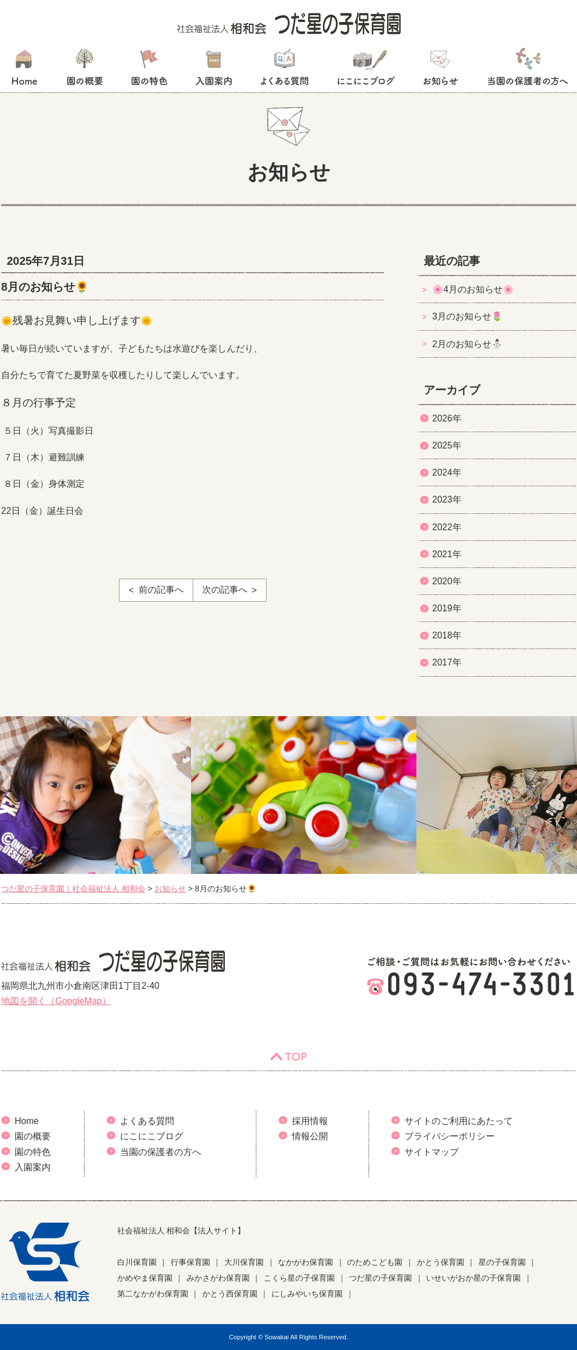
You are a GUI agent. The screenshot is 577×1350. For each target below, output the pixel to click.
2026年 (446, 418)
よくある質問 (284, 70)
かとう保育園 (440, 1262)
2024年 (446, 472)
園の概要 (85, 70)
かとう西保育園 (230, 1293)
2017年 (446, 662)
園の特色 (149, 70)
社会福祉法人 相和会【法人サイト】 (181, 1230)
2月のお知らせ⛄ (467, 344)
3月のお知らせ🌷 (467, 316)
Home (27, 1121)
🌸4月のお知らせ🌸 (473, 289)
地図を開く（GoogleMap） (56, 1001)
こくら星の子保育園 (299, 1277)
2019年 (446, 608)
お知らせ (440, 70)
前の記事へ (161, 589)
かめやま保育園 (144, 1277)
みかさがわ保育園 (218, 1277)
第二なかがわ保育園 (152, 1293)
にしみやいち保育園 (307, 1293)
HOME (24, 70)
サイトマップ (432, 1152)
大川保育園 (244, 1262)
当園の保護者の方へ (527, 70)
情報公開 (310, 1136)
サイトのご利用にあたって (459, 1121)
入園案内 (214, 70)
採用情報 (310, 1121)
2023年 (446, 499)
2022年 (446, 527)
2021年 (446, 554)
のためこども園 (374, 1262)
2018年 (446, 635)
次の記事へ (224, 589)
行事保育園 (190, 1262)
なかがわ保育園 (305, 1262)
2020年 (446, 581)
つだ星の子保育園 (380, 1277)
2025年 (446, 445)
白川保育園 (137, 1262)
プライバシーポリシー (450, 1136)
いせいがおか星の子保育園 (473, 1277)
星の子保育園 (502, 1262)
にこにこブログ (366, 70)
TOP (288, 1056)
